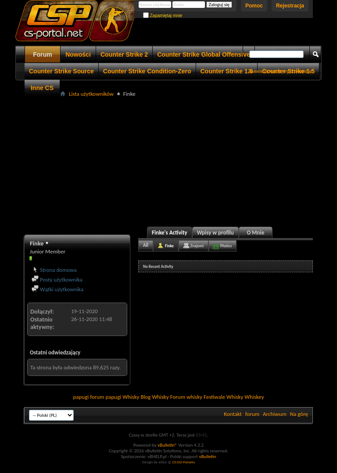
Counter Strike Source (61, 71)
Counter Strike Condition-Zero (147, 71)
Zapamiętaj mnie (163, 15)
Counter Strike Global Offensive (203, 54)
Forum (42, 54)
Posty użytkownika (57, 279)
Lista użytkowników (91, 93)
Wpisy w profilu (215, 232)
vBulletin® (167, 445)
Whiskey (254, 397)
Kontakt (233, 414)
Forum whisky (186, 397)
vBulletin (207, 456)
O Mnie (255, 232)
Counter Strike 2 (124, 54)
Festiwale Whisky (223, 397)
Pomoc (254, 6)
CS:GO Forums (183, 461)
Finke (169, 245)
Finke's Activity (169, 232)
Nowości (78, 54)
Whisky (130, 397)
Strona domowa (54, 270)
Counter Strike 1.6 (227, 71)
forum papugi (105, 397)
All (145, 245)
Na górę (299, 414)
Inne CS (42, 87)
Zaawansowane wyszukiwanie (280, 71)
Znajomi (197, 245)
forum (252, 414)
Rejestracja (290, 6)
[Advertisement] (180, 160)
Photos (226, 245)
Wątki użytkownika (57, 289)
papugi (81, 397)
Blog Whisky (154, 397)
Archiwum (275, 414)
